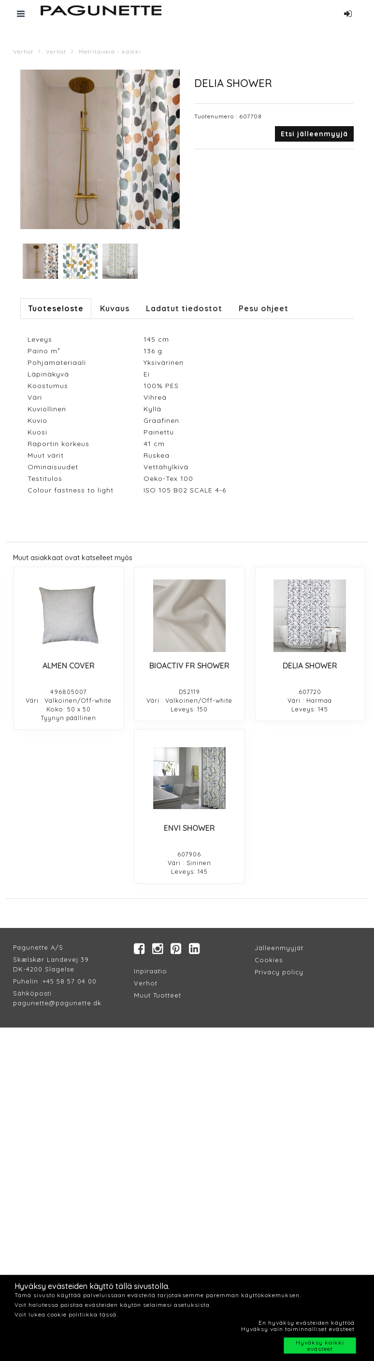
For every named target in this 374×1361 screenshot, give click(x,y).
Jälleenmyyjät (279, 948)
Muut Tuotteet (157, 995)
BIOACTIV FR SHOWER (189, 665)
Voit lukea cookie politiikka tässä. (66, 1314)
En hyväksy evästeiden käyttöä (307, 1322)
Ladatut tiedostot (184, 308)
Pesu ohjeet (263, 308)
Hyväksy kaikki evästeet (320, 1345)
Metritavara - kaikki (110, 51)
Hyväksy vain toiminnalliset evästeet (298, 1329)
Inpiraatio (150, 971)
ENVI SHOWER (189, 828)
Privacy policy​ (279, 972)
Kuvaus (114, 308)
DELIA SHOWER (310, 665)
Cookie (267, 960)
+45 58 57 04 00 (70, 981)
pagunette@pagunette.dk (57, 1003)
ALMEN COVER (69, 665)
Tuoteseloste (56, 308)
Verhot (23, 51)
